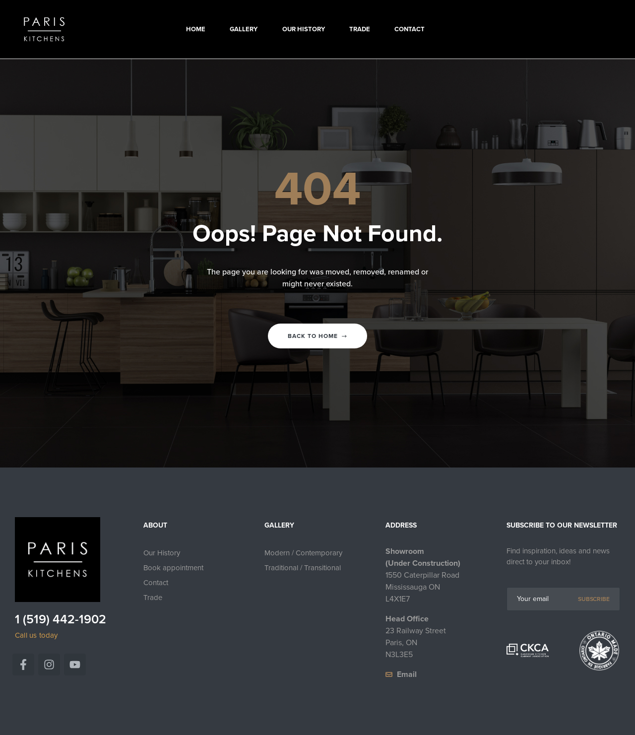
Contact (155, 582)
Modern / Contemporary (303, 552)
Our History (161, 552)
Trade (152, 597)
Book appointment (173, 567)
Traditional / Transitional (302, 567)
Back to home (317, 336)
